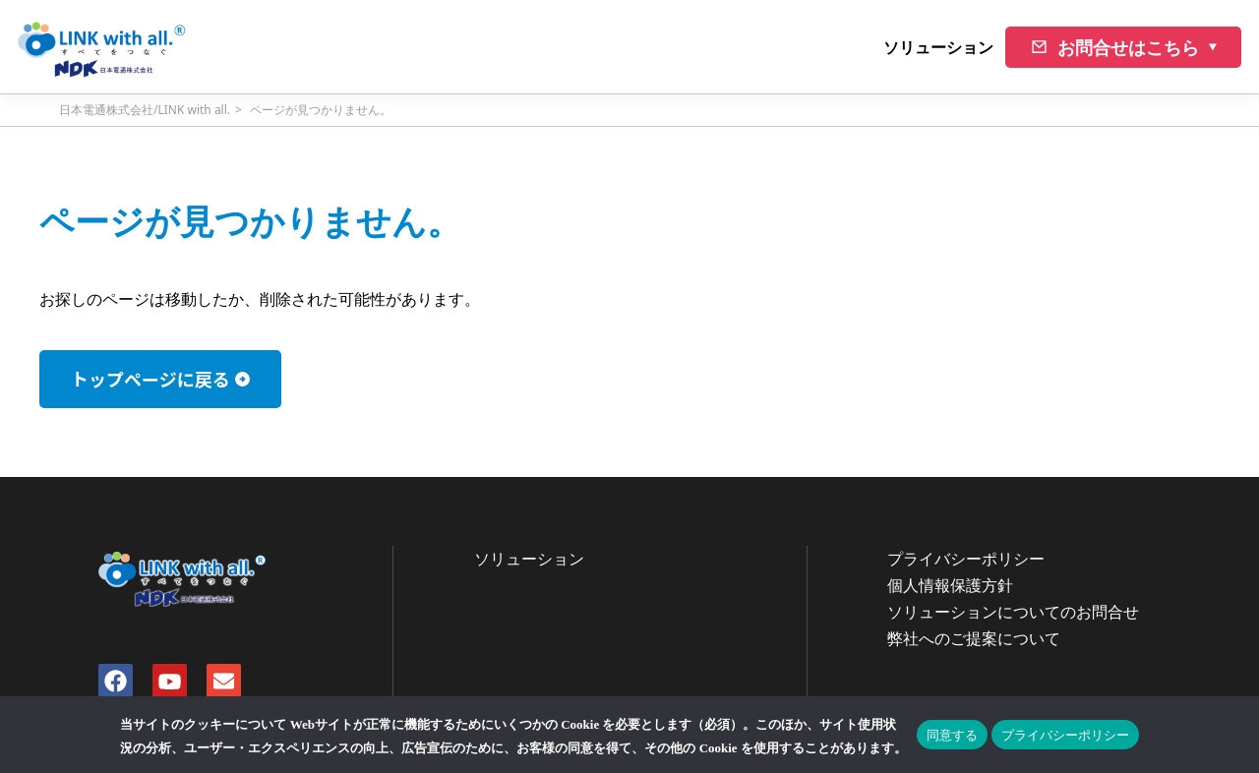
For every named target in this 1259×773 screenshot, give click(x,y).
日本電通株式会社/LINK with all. (144, 109)
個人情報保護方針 (950, 585)
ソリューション (938, 47)
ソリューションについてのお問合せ (1013, 612)
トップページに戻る (150, 378)
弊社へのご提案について (973, 638)
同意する (952, 735)
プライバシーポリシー (966, 558)
